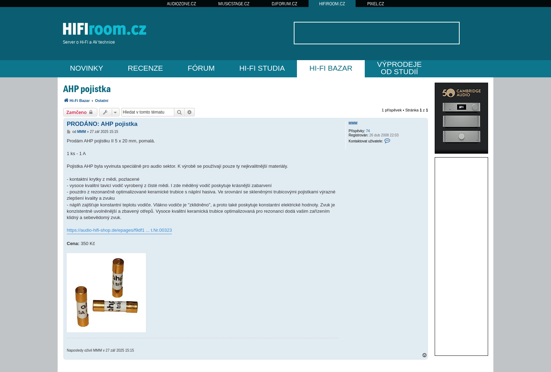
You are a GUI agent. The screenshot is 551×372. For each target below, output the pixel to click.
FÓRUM (201, 68)
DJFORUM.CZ (284, 3)
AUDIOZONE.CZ (181, 3)
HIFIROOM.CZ (332, 3)
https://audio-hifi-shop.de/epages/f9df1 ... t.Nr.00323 (119, 230)
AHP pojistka (87, 88)
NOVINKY (86, 68)
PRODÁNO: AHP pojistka (102, 124)
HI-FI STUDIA (262, 68)
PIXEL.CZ (375, 3)
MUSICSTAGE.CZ (233, 3)
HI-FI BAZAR (330, 68)
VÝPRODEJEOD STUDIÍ (399, 68)
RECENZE (145, 68)
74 (368, 131)
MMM (353, 123)
